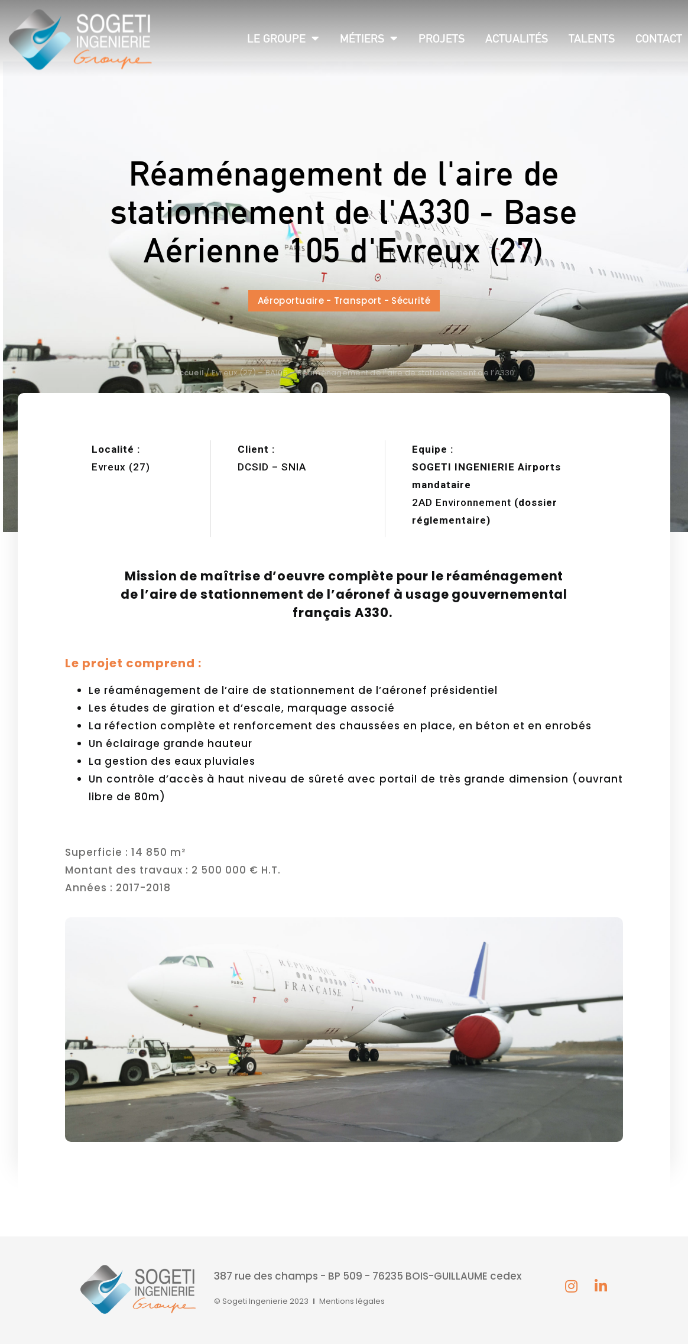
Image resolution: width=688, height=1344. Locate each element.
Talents (592, 38)
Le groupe (283, 38)
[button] (344, 300)
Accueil (188, 372)
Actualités (516, 38)
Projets (441, 38)
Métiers (369, 38)
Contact (658, 38)
